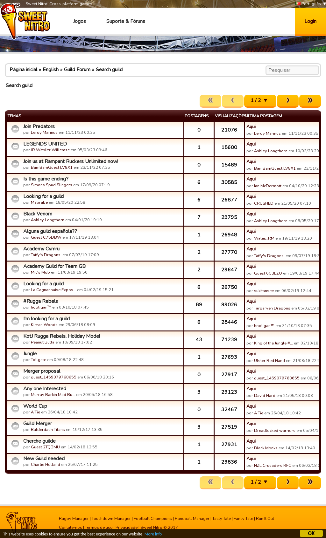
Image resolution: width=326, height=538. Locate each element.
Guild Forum (77, 69)
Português (308, 4)
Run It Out (265, 518)
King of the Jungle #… (273, 343)
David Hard (264, 395)
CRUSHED (263, 203)
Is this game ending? (45, 179)
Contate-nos (70, 527)
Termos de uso (99, 527)
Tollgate (38, 360)
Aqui (251, 126)
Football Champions (153, 518)
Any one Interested (44, 388)
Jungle (30, 353)
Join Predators (39, 126)
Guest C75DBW (46, 237)
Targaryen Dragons (272, 308)
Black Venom (37, 214)
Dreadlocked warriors (274, 430)
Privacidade (127, 527)
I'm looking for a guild (46, 319)
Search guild (109, 69)
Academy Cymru (41, 249)
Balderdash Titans (48, 429)
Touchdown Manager (111, 518)
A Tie (35, 412)
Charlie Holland (45, 464)
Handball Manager (192, 518)
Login (310, 21)
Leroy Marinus (44, 132)
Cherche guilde (39, 441)
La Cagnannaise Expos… (53, 290)
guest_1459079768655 (53, 377)
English (51, 69)
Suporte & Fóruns (125, 21)
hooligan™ (41, 307)
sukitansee (264, 291)
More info (153, 534)
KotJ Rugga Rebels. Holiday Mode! (61, 336)
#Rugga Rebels (40, 301)
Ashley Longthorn (270, 151)
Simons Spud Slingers (51, 185)
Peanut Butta (42, 342)
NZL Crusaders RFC (272, 465)
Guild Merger (37, 423)
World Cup (35, 406)
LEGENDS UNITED (45, 144)
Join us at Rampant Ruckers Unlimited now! (70, 161)
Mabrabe (39, 202)
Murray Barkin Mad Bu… (53, 395)
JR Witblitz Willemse (50, 150)
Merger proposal (41, 371)
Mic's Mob (40, 272)
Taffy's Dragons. (46, 255)
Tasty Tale (221, 518)
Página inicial (23, 69)
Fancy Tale (243, 518)
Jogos (79, 21)
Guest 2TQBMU (45, 447)
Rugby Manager (74, 518)
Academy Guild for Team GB (54, 266)
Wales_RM (264, 238)
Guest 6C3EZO (268, 273)
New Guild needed (44, 458)
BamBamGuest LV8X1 (52, 167)
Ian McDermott (267, 186)
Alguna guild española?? (50, 231)
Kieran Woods (44, 325)
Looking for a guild (43, 196)
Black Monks (266, 448)
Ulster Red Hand (269, 361)
